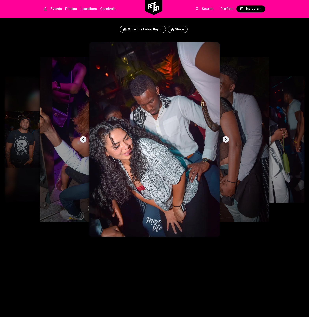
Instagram (250, 9)
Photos (71, 9)
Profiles (226, 9)
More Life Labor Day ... (142, 29)
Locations (88, 9)
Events (56, 9)
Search (204, 9)
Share (177, 29)
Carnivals (107, 9)
